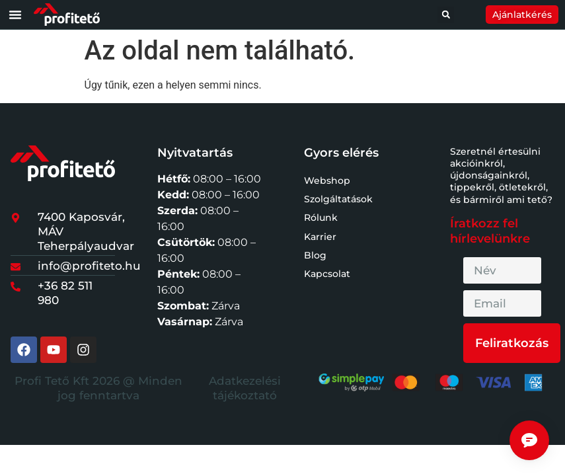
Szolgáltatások (338, 199)
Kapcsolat (327, 274)
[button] (445, 15)
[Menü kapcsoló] (15, 14)
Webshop (327, 180)
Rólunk (321, 218)
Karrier (320, 237)
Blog (315, 255)
